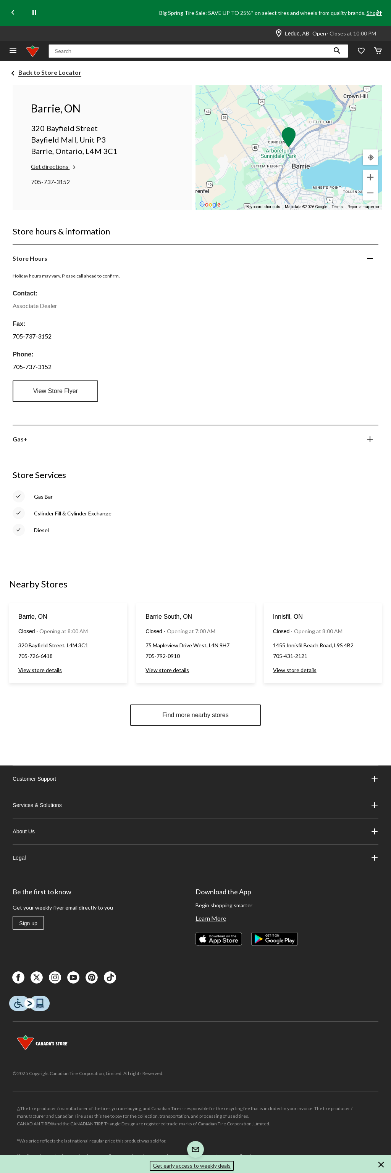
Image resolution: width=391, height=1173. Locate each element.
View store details (40, 670)
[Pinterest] (92, 977)
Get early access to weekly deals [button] (192, 1165)
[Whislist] (361, 51)
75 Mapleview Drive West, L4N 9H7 (187, 645)
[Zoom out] (370, 193)
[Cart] (378, 51)
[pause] (34, 13)
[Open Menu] (13, 51)
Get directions (54, 166)
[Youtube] (73, 977)
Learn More (211, 918)
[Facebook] (18, 977)
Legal (195, 858)
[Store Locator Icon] (279, 33)
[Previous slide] (13, 13)
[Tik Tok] (110, 977)
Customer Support (195, 779)
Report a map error (363, 207)
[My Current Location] (370, 157)
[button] (337, 51)
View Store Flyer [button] (55, 391)
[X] (37, 977)
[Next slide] (378, 13)
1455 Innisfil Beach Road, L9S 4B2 (313, 645)
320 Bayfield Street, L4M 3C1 (53, 645)
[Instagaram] (55, 977)
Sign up (28, 923)
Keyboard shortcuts (263, 207)
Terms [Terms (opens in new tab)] (337, 207)
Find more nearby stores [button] (195, 715)
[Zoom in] (370, 177)
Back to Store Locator (49, 72)
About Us (195, 831)
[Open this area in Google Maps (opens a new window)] (210, 205)
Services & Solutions (195, 805)
